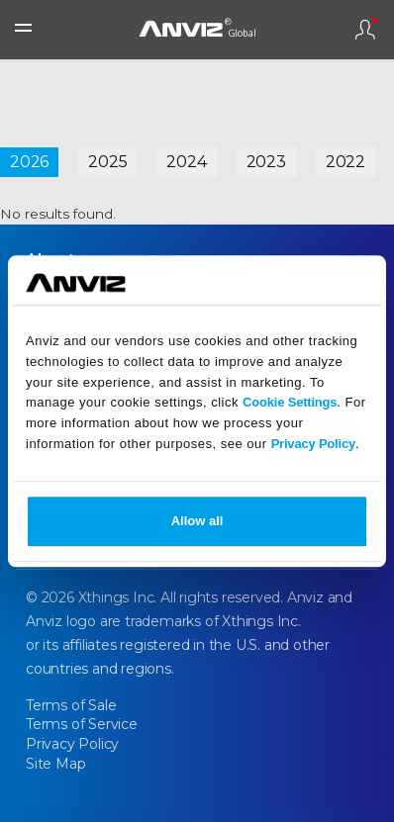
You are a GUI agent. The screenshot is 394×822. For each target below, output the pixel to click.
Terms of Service (82, 724)
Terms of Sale (71, 705)
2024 (186, 161)
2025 (107, 161)
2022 (345, 161)
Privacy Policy (313, 443)
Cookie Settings (290, 403)
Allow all (197, 520)
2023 (266, 161)
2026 (29, 161)
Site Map (55, 764)
